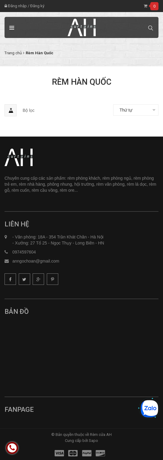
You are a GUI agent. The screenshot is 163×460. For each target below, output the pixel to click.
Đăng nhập (16, 6)
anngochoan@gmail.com (35, 261)
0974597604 (24, 252)
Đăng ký (37, 6)
